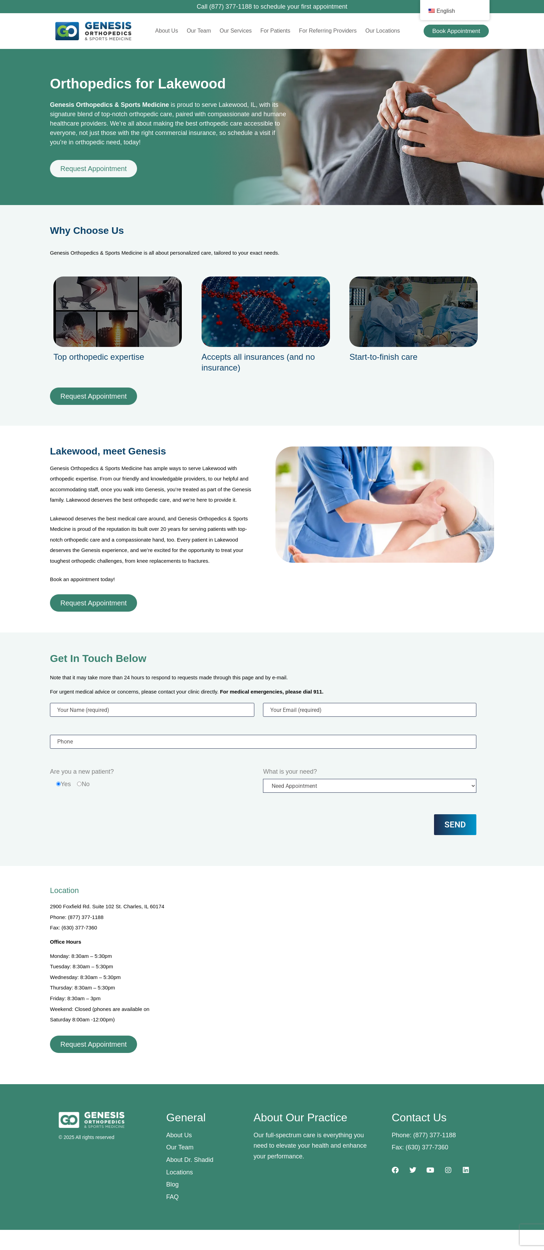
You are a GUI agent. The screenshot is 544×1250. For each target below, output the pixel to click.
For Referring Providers (328, 31)
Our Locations (382, 31)
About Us (166, 31)
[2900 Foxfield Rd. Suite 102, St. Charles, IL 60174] (333, 954)
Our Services (236, 31)
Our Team (199, 31)
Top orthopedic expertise (98, 357)
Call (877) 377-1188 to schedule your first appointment (272, 6)
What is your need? (290, 771)
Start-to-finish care (383, 357)
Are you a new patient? (82, 771)
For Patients (275, 31)
